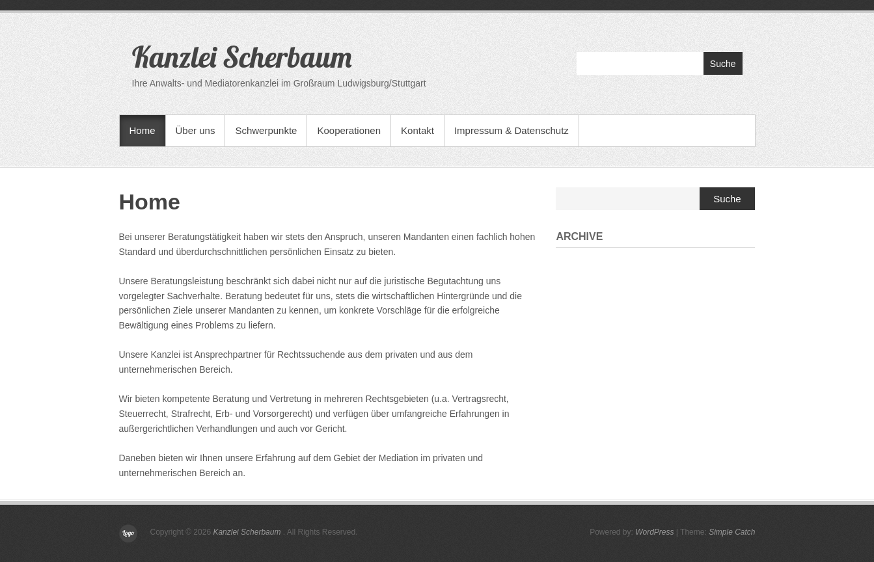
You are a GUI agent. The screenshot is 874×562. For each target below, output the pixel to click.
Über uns (195, 130)
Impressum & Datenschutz (511, 130)
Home (143, 130)
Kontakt (417, 130)
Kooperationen (349, 130)
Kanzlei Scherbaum (242, 56)
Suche (723, 64)
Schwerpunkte (266, 130)
